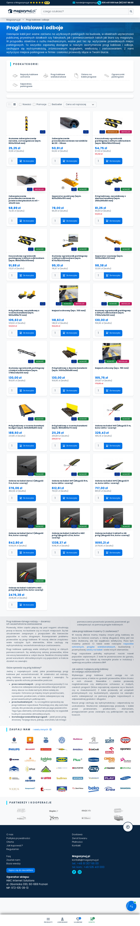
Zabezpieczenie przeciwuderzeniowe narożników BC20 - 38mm (66, 145)
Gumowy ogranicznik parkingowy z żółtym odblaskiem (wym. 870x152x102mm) (64, 267)
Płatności (77, 865)
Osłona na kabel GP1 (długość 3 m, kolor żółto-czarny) (112, 444)
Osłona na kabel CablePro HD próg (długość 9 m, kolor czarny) (112, 556)
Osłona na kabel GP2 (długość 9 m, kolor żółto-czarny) (112, 502)
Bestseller (58, 107)
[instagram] (80, 896)
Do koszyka (28, 167)
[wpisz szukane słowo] (130, 12)
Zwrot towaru (80, 862)
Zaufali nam (13, 883)
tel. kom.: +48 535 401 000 (88, 891)
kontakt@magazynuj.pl (86, 883)
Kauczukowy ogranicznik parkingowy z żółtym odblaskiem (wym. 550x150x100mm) (110, 146)
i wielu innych (43, 753)
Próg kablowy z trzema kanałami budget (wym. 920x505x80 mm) (23, 445)
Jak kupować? (15, 869)
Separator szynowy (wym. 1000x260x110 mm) (110, 265)
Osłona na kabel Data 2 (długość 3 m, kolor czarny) (24, 502)
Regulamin (12, 873)
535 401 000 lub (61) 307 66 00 (115, 2)
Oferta (10, 865)
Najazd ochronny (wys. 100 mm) (67, 322)
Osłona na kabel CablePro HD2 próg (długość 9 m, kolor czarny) (26, 611)
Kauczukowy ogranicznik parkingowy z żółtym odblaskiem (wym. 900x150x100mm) (23, 267)
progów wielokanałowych (101, 670)
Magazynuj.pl (13, 20)
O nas (9, 858)
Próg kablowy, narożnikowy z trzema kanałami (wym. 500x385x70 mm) (25, 324)
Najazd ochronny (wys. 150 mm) (110, 383)
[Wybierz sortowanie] (81, 108)
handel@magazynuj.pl (80, 2)
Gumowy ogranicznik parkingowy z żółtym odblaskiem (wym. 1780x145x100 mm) (107, 325)
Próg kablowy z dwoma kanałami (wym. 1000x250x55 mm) (69, 384)
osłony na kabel (94, 673)
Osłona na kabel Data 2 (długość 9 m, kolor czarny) (24, 554)
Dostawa (77, 858)
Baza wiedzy (14, 887)
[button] (62, 920)
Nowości (28, 107)
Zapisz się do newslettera (22, 895)
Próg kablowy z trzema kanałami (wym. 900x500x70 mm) (69, 445)
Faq (8, 880)
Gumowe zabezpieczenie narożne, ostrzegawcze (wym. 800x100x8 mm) (26, 145)
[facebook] (74, 896)
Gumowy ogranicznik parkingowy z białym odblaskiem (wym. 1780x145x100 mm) (21, 386)
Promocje (43, 107)
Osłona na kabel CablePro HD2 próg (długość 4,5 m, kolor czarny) (70, 556)
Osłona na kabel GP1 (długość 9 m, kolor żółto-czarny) (69, 502)
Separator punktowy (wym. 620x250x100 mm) (68, 204)
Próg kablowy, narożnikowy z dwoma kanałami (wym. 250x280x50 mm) (112, 205)
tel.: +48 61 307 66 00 (85, 887)
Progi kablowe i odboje (37, 20)
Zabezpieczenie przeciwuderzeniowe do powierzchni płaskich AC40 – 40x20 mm (26, 207)
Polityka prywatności (19, 862)
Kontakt (77, 869)
